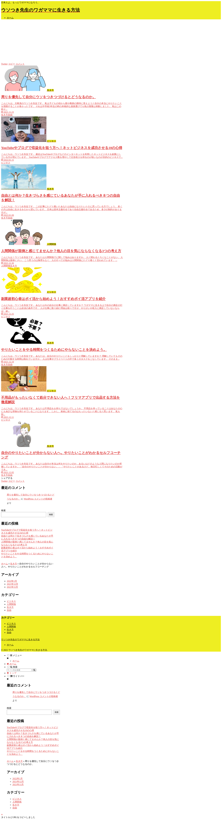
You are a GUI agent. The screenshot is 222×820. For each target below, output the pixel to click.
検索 (3, 510)
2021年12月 (12, 584)
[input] (19, 670)
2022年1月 (12, 581)
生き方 (13, 563)
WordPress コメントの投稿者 (38, 499)
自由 (9, 610)
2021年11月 (12, 587)
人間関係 (11, 604)
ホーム (4, 563)
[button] (34, 670)
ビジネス (11, 601)
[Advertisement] (111, 41)
